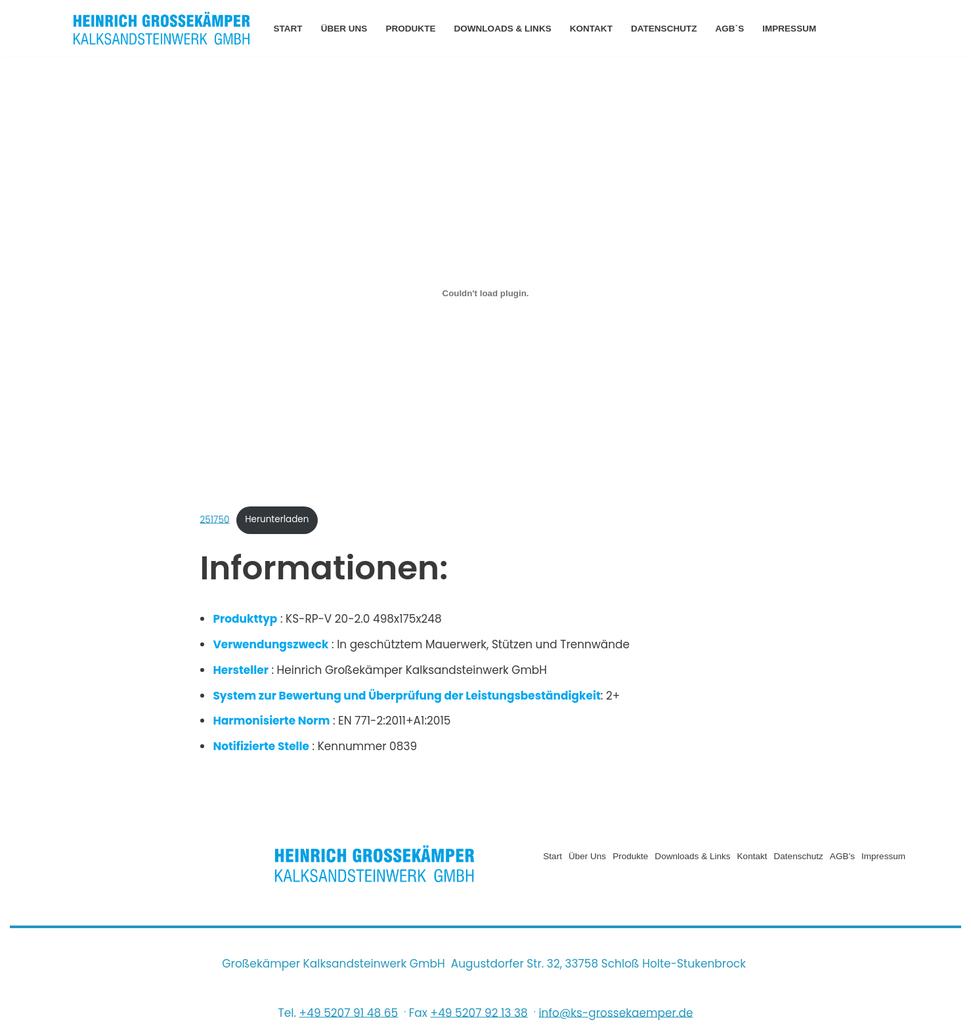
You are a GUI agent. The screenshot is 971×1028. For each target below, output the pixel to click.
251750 (214, 520)
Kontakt (592, 29)
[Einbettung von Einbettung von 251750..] (485, 293)
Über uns (344, 29)
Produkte (411, 29)
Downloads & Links (503, 29)
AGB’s (841, 857)
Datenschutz (665, 29)
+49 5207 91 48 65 (349, 1013)
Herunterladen (277, 520)
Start (288, 29)
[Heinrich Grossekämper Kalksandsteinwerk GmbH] (162, 28)
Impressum (790, 29)
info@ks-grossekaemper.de (615, 1013)
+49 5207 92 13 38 (479, 1013)
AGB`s (730, 29)
